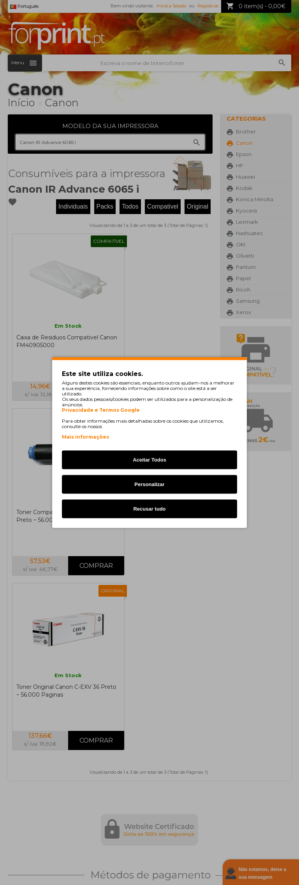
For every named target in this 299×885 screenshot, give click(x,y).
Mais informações (85, 437)
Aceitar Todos (149, 460)
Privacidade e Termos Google (101, 410)
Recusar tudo (149, 509)
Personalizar (149, 484)
